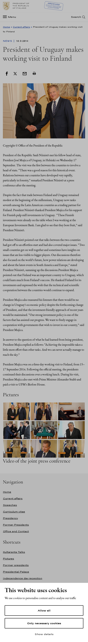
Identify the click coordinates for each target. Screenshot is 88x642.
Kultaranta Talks (14, 552)
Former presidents (16, 565)
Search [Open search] (76, 16)
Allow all (44, 610)
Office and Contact (16, 531)
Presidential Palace (16, 571)
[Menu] (10, 16)
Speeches (10, 505)
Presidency (10, 518)
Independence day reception (22, 578)
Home (6, 27)
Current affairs (21, 27)
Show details (44, 634)
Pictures (8, 558)
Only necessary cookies (44, 623)
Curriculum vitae (14, 511)
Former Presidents (16, 524)
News (8, 41)
